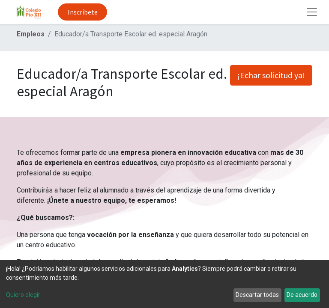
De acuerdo (302, 294)
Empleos (31, 34)
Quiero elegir (23, 294)
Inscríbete (83, 12)
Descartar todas (257, 294)
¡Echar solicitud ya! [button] (271, 75)
